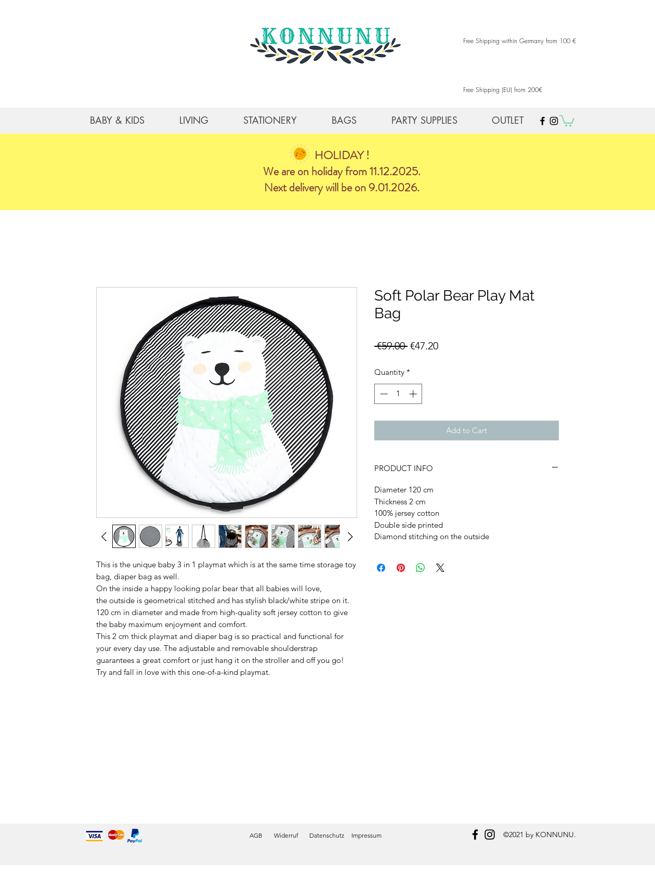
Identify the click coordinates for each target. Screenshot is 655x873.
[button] (566, 120)
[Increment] (414, 393)
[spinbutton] (398, 393)
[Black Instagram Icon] (553, 120)
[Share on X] (440, 568)
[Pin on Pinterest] (401, 568)
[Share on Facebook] (381, 568)
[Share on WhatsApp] (420, 568)
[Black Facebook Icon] (542, 120)
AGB (256, 835)
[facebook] (475, 834)
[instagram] (489, 834)
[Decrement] (383, 393)
